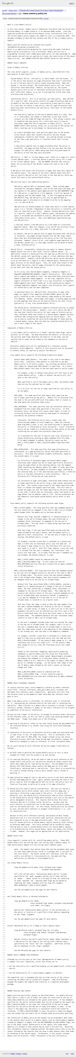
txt (67, 1054)
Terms (24, 1054)
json (72, 1054)
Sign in (71, 3)
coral (4, 10)
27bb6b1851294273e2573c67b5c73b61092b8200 (41, 10)
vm (19, 13)
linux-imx (13, 10)
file (46, 18)
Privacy (18, 1054)
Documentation (9, 13)
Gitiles (13, 1054)
